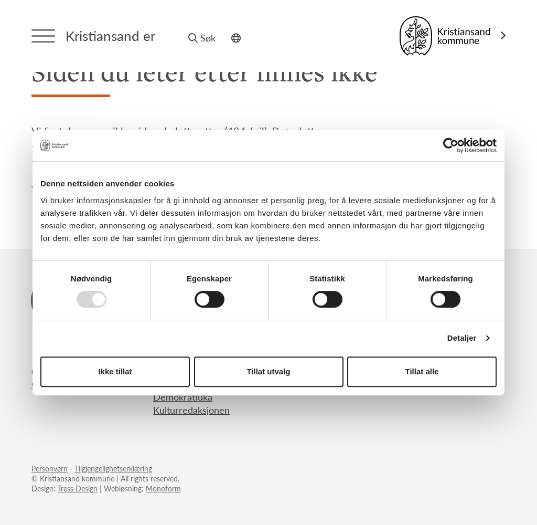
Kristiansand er (110, 35)
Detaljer (462, 337)
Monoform (163, 488)
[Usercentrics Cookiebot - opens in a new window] (451, 145)
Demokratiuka (182, 396)
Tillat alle (422, 371)
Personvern (49, 468)
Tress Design (78, 488)
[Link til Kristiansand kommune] (453, 36)
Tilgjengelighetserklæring (113, 468)
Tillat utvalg (268, 371)
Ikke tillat (115, 371)
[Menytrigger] (43, 36)
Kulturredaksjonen (191, 409)
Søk (202, 37)
